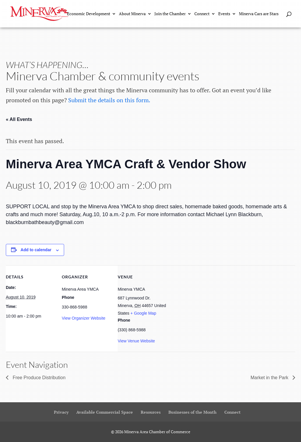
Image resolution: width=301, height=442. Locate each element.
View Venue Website (136, 341)
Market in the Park (270, 377)
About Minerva (132, 14)
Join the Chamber (170, 14)
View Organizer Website (83, 318)
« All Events (19, 119)
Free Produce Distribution (38, 377)
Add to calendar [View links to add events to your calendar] (36, 249)
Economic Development (88, 14)
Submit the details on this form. (109, 100)
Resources (151, 412)
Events (224, 14)
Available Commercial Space (104, 412)
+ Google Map (143, 313)
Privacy (61, 412)
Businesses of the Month (192, 412)
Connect (202, 14)
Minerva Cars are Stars (259, 14)
